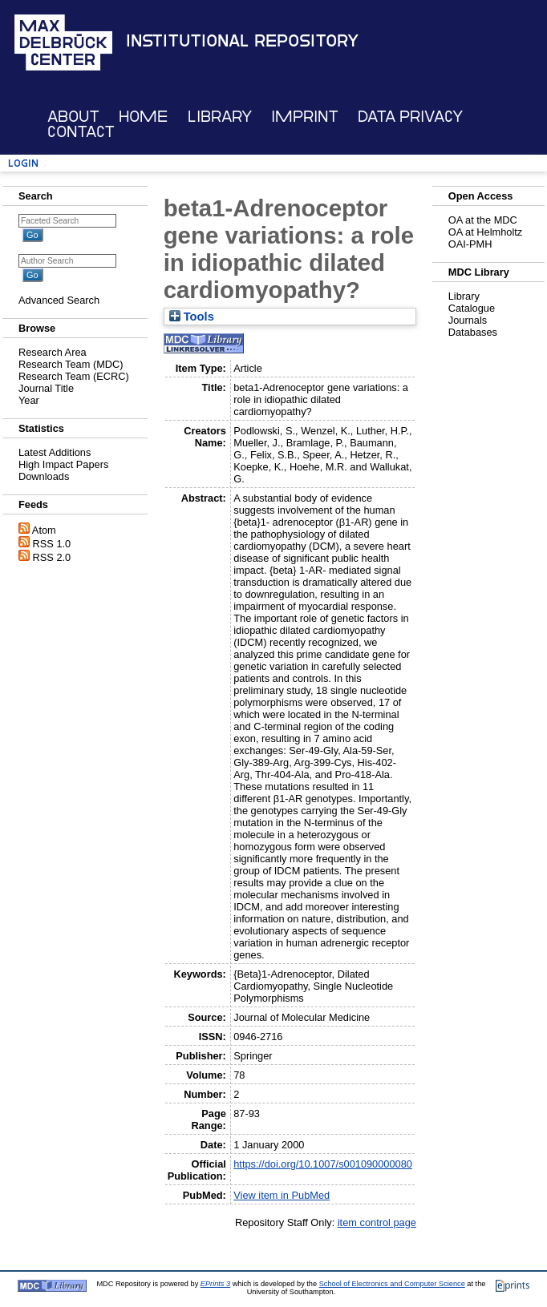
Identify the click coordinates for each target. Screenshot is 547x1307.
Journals (467, 320)
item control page (377, 1222)
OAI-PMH (470, 244)
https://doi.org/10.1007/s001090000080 (322, 1164)
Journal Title (46, 388)
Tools (191, 316)
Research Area (52, 352)
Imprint (304, 116)
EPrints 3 (215, 1284)
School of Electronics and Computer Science (392, 1284)
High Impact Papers (63, 464)
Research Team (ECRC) (73, 376)
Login (23, 163)
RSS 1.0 (52, 544)
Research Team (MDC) (71, 364)
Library (220, 116)
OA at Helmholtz (485, 232)
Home (143, 116)
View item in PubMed (281, 1195)
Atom (44, 530)
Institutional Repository (242, 41)
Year (28, 400)
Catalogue (471, 308)
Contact (81, 131)
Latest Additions (54, 452)
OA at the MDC (482, 220)
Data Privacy (410, 116)
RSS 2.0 (52, 557)
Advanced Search (58, 300)
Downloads (43, 476)
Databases (472, 332)
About (73, 116)
